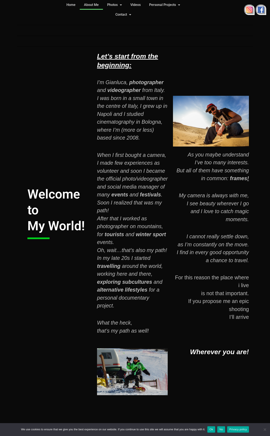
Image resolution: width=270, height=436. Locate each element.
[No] (265, 429)
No (221, 429)
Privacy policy (238, 429)
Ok (211, 429)
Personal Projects (164, 5)
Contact (123, 14)
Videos (135, 5)
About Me (91, 5)
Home (71, 5)
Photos (114, 5)
